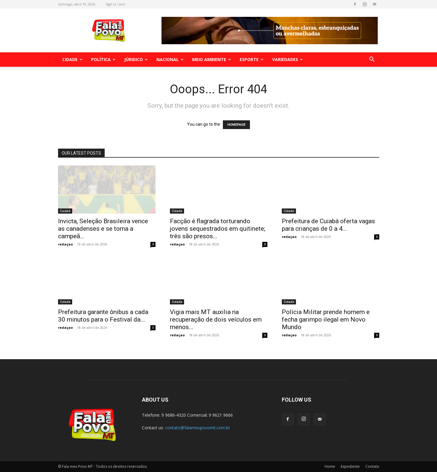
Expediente (350, 466)
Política (103, 59)
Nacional (169, 59)
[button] (372, 60)
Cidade (72, 59)
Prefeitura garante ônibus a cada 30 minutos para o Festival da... (103, 315)
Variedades (287, 59)
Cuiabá (65, 211)
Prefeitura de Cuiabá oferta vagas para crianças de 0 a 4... (328, 224)
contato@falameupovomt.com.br (197, 427)
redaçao (65, 244)
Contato (372, 466)
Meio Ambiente (211, 59)
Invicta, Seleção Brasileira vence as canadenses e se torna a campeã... (103, 228)
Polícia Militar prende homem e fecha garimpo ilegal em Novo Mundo (326, 319)
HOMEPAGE (236, 125)
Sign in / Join (115, 4)
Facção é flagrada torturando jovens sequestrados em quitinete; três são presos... (217, 228)
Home (330, 466)
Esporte (251, 59)
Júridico (136, 59)
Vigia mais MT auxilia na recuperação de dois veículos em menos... (216, 319)
